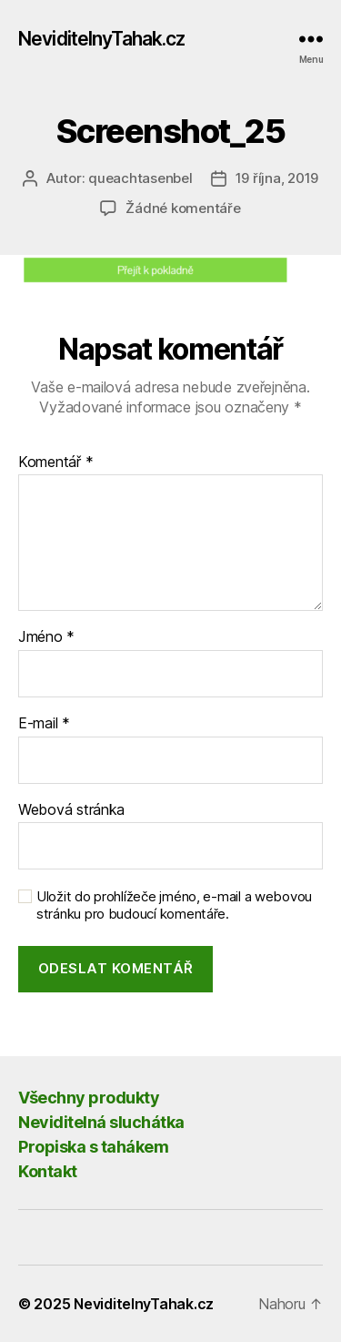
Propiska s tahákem (93, 1146)
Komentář (55, 462)
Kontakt (47, 1171)
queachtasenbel (140, 178)
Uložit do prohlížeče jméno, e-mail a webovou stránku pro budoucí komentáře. (174, 905)
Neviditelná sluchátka (101, 1122)
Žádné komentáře (182, 208)
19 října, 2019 (277, 178)
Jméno (46, 637)
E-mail (44, 724)
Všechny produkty (88, 1097)
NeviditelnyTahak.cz (101, 38)
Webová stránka (71, 810)
